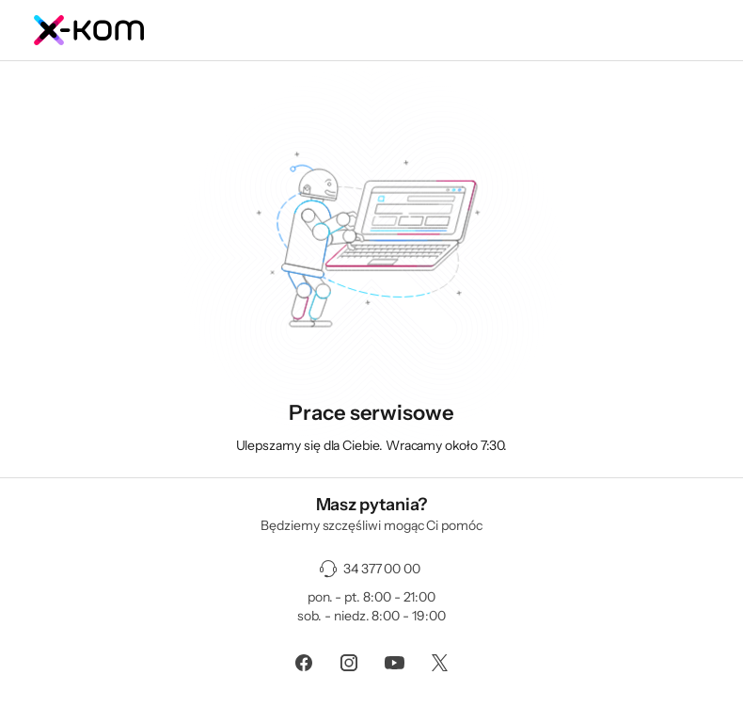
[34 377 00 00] (371, 568)
